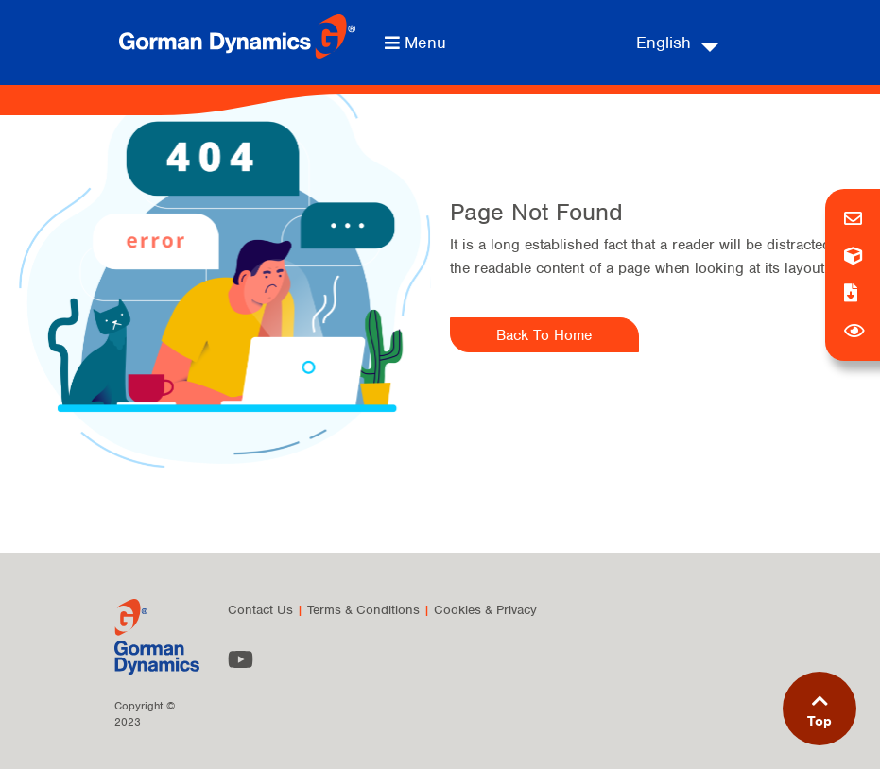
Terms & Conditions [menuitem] (363, 610)
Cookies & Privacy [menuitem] (485, 610)
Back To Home (544, 335)
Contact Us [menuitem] (260, 610)
